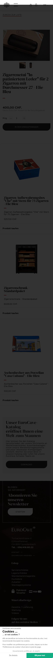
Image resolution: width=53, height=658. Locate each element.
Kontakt (16, 552)
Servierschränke (20, 570)
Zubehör (16, 582)
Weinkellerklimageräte (23, 576)
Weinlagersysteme (21, 585)
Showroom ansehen (22, 555)
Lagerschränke (19, 573)
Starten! (20, 512)
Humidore (17, 579)
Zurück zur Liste (12, 15)
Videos (15, 613)
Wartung (16, 610)
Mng (5, 118)
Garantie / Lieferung (22, 607)
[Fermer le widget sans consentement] (11, 628)
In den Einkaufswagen (26, 127)
